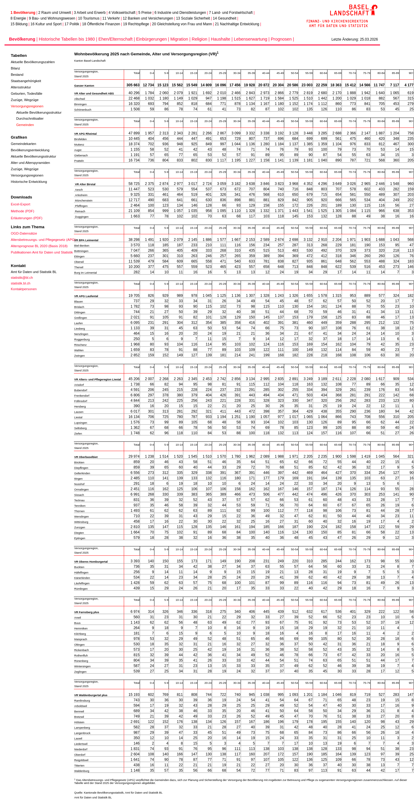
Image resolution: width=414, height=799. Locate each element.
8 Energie (18, 18)
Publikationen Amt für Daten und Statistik (42, 252)
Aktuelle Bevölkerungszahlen (33, 62)
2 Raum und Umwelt (54, 13)
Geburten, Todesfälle (26, 93)
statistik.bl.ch (20, 283)
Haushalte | (222, 39)
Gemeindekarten (23, 144)
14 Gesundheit (224, 18)
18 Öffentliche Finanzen (101, 24)
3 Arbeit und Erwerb (89, 13)
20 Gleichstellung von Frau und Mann (182, 24)
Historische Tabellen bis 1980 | (69, 39)
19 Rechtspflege (136, 24)
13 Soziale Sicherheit (193, 18)
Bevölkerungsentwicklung (30, 150)
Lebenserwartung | (252, 39)
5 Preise (144, 13)
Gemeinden (25, 125)
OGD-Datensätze (24, 233)
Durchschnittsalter (30, 118)
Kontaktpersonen (24, 289)
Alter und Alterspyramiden (30, 162)
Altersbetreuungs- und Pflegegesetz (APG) (43, 239)
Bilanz (15, 68)
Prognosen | (282, 39)
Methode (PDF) (22, 211)
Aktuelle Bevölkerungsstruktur (39, 112)
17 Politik (72, 24)
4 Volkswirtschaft (121, 13)
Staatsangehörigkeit (26, 81)
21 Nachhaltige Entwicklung (237, 24)
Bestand (17, 74)
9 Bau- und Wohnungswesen (52, 18)
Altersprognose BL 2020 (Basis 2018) (39, 246)
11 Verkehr (111, 18)
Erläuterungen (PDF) (26, 218)
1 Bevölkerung (23, 13)
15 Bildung (19, 24)
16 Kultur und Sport (46, 24)
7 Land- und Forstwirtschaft (230, 13)
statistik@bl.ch (22, 277)
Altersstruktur (21, 87)
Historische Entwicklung (29, 181)
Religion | (201, 39)
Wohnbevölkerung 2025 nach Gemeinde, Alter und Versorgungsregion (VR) (146, 54)
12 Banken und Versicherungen (148, 18)
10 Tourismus (88, 18)
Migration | (181, 39)
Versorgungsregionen (27, 106)
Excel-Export (20, 204)
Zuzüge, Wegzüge (24, 100)
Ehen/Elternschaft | (117, 39)
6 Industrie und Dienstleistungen (180, 13)
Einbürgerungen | (153, 39)
